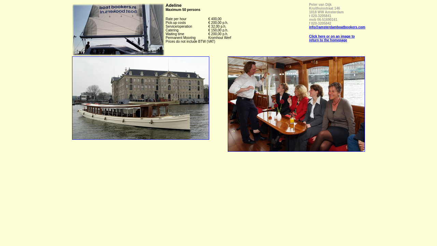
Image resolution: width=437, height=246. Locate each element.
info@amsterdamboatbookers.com (337, 27)
